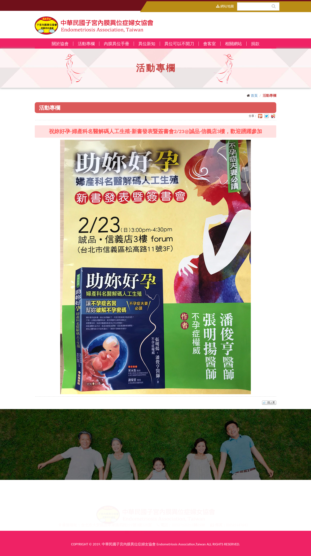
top (269, 403)
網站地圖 (225, 6)
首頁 (254, 96)
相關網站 (233, 44)
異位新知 (146, 44)
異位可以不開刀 (179, 44)
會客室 (209, 44)
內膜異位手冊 (116, 44)
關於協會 (60, 44)
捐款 (255, 44)
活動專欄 (86, 44)
